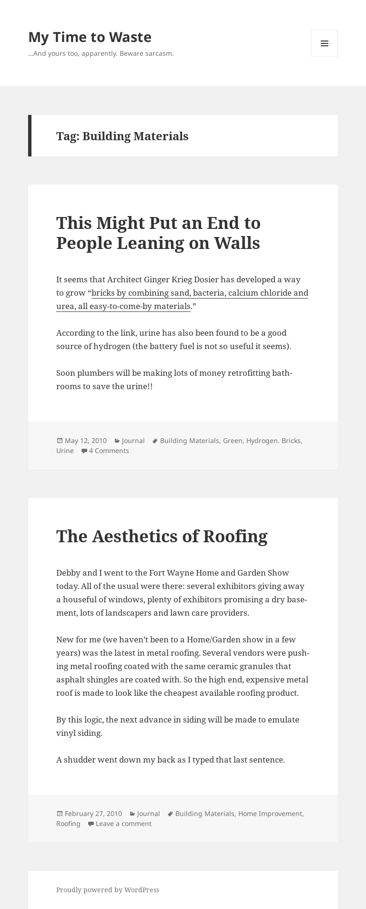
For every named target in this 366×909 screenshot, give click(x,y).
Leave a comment (124, 823)
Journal (133, 440)
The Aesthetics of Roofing (162, 536)
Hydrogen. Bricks (273, 440)
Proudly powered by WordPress (107, 889)
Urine (65, 450)
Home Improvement (270, 813)
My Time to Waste (90, 36)
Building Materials (189, 440)
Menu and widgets (325, 56)
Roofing (68, 823)
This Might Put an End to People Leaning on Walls (158, 232)
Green (233, 440)
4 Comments (109, 450)
